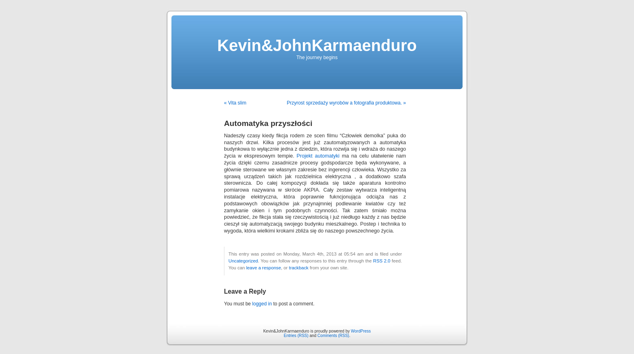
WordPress (361, 331)
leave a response (263, 267)
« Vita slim (235, 103)
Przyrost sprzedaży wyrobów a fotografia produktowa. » (346, 103)
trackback (298, 267)
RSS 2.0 (382, 260)
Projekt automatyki (318, 156)
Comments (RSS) (333, 335)
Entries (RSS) (296, 335)
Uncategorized (243, 260)
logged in (262, 304)
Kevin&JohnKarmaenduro (316, 45)
